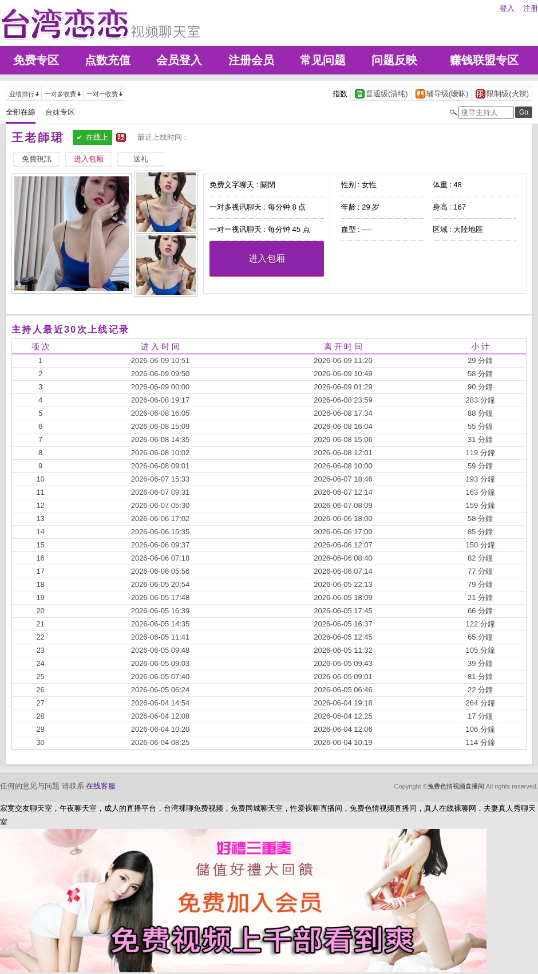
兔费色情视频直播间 (456, 786)
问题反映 (394, 60)
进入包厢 (266, 258)
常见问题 (323, 60)
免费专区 (36, 60)
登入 (507, 8)
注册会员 (251, 60)
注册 (530, 8)
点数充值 (107, 60)
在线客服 (101, 786)
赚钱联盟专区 (484, 60)
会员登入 (179, 60)
